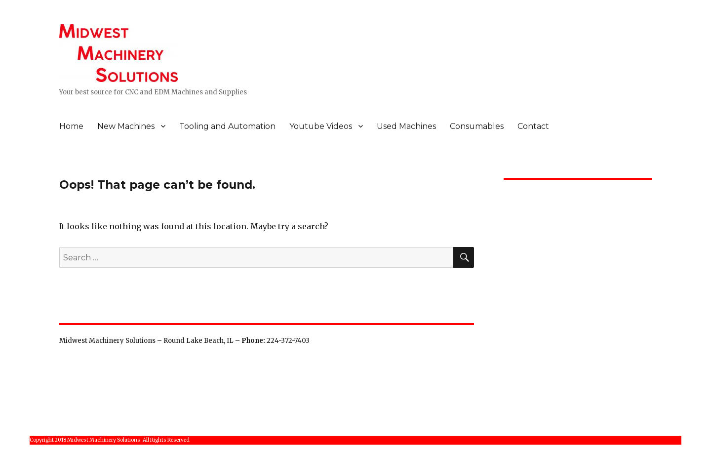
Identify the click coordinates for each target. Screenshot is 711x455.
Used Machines (406, 126)
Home (71, 126)
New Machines (126, 126)
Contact (533, 126)
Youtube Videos (320, 126)
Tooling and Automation (227, 126)
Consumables (477, 126)
